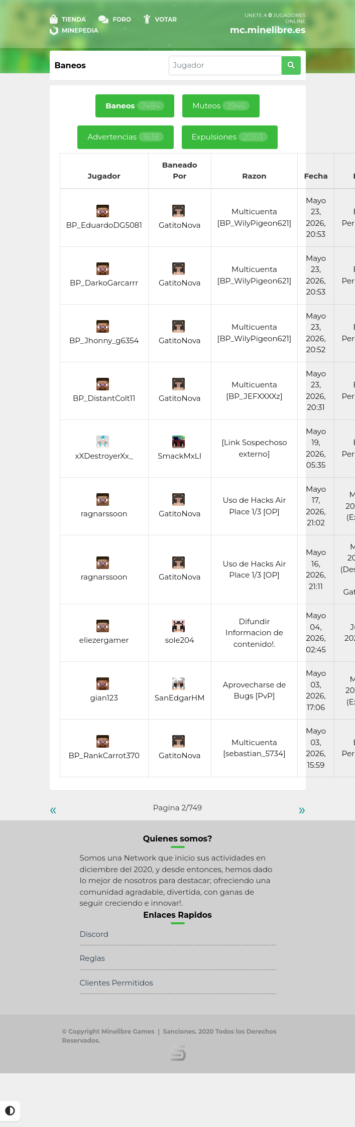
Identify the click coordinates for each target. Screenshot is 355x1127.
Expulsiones (230, 137)
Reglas (92, 958)
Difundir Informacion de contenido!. (254, 633)
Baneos (134, 105)
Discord (94, 934)
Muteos (221, 105)
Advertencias (125, 137)
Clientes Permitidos (116, 983)
